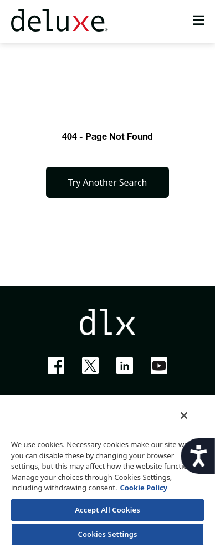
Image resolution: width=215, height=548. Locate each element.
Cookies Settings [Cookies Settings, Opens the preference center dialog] (107, 534)
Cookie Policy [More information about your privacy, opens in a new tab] (143, 488)
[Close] (184, 415)
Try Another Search (107, 182)
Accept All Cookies (107, 510)
